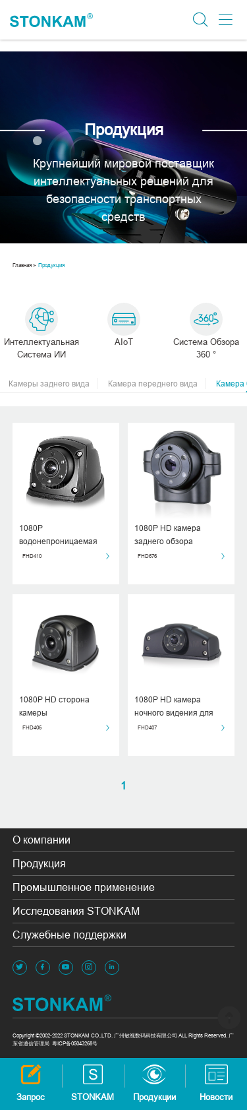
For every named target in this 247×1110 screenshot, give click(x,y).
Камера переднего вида (157, 384)
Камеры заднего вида (53, 384)
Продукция (51, 265)
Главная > (24, 265)
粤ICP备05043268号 (74, 1043)
